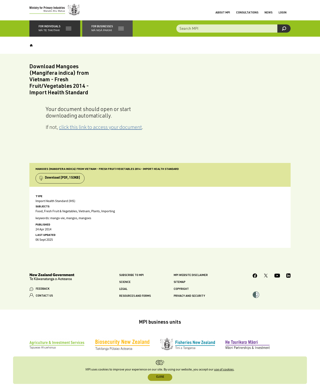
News (268, 12)
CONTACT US (44, 296)
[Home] (31, 45)
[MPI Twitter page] (265, 276)
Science (125, 282)
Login (283, 12)
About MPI (223, 12)
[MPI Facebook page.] (255, 276)
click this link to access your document (100, 127)
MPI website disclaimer (191, 275)
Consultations (247, 12)
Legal (123, 289)
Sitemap (179, 282)
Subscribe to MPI (131, 275)
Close (160, 377)
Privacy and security (189, 296)
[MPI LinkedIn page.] (288, 276)
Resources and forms (135, 296)
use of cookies (224, 369)
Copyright (181, 289)
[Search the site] (233, 28)
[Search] (284, 28)
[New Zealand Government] (51, 277)
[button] (54, 28)
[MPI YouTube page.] (277, 276)
